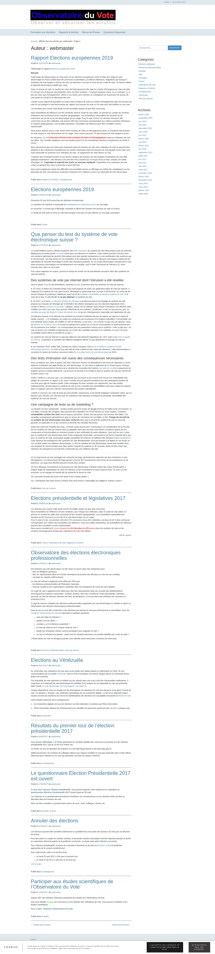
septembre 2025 (145, 118)
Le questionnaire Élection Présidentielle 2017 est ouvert (80, 775)
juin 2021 (142, 135)
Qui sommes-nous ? (179, 2)
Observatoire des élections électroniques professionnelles (76, 555)
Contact (166, 2)
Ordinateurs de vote (57, 543)
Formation (143, 78)
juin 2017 (142, 159)
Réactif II (164, 948)
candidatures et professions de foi (81, 204)
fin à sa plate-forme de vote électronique (91, 352)
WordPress (173, 948)
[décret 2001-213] (101, 845)
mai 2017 (143, 163)
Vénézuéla (46, 716)
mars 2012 (143, 187)
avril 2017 (143, 166)
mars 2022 (143, 132)
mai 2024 (143, 125)
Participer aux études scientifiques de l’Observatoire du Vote (72, 884)
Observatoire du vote (45, 948)
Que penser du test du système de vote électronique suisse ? (74, 237)
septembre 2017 (145, 152)
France (45, 224)
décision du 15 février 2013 (45, 324)
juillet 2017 (143, 156)
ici (54, 742)
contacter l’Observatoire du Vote (44, 613)
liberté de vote (124, 696)
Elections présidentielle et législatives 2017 (78, 498)
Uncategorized (65, 179)
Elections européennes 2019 (63, 69)
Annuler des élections (54, 820)
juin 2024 (142, 121)
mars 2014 (143, 183)
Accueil (34, 41)
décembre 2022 (145, 128)
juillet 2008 (143, 194)
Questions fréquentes (114, 32)
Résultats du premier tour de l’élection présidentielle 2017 (72, 728)
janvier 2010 (144, 190)
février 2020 (144, 139)
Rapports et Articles (50, 179)
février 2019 (144, 145)
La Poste (60, 253)
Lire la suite (36, 864)
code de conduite (109, 368)
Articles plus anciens (41, 925)
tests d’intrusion (80, 251)
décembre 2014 (145, 180)
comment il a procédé (54, 307)
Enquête (45, 811)
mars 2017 (143, 170)
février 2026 (144, 114)
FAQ (140, 74)
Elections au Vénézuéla (57, 660)
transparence (125, 438)
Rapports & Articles (69, 32)
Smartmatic (62, 674)
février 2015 (144, 176)
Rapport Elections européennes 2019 (72, 58)
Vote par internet (49, 488)
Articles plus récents (122, 925)
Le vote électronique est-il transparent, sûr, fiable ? (64, 686)
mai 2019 (143, 142)
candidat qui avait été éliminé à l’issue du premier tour (54, 312)
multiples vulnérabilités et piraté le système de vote (102, 294)
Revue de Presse (91, 32)
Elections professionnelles (53, 650)
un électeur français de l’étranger (65, 301)
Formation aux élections (43, 32)
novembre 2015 (145, 173)
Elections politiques (147, 64)
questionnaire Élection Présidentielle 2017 (50, 792)
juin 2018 (142, 149)
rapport (128, 535)
